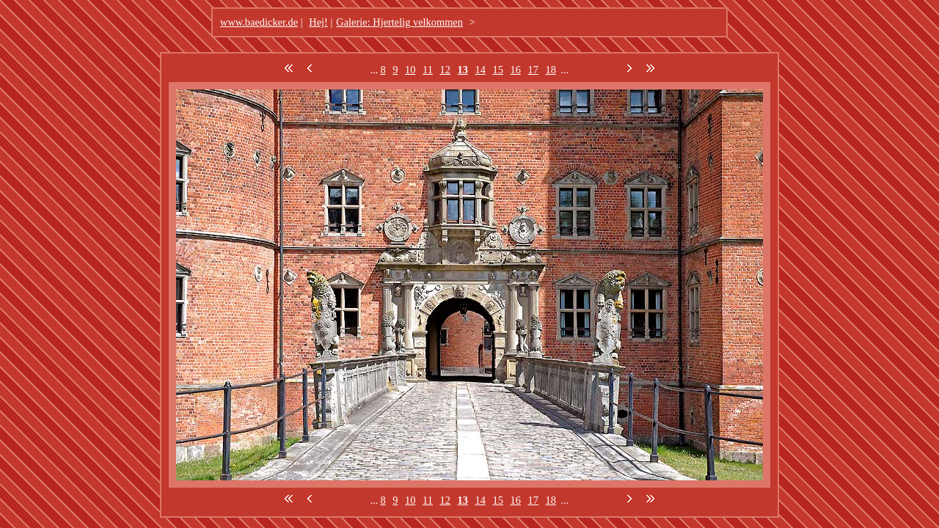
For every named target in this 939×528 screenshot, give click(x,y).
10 (410, 70)
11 (428, 70)
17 (533, 70)
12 (445, 70)
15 (498, 70)
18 (551, 70)
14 (480, 70)
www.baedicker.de (259, 22)
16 (516, 70)
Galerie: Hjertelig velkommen (399, 22)
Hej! (318, 22)
